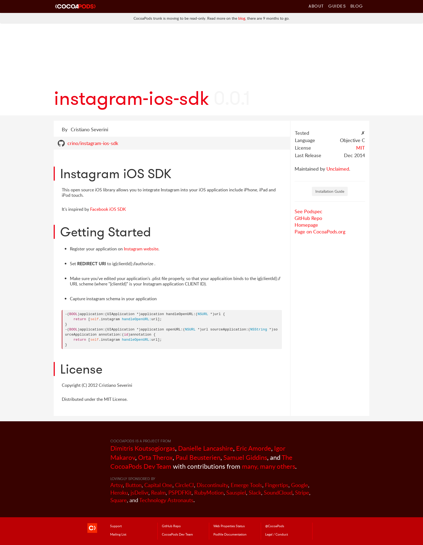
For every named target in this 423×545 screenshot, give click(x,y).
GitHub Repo (308, 218)
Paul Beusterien (198, 457)
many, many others (268, 466)
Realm (158, 492)
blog (241, 18)
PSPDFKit (180, 492)
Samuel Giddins (245, 457)
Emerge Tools (246, 485)
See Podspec (308, 211)
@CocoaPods (274, 526)
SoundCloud (278, 492)
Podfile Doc (230, 534)
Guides (337, 6)
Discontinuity (212, 485)
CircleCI (184, 485)
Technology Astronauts (166, 500)
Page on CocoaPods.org (320, 231)
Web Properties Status (229, 526)
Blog (356, 6)
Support (116, 526)
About (316, 6)
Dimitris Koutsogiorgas (142, 448)
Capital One (158, 485)
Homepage (306, 225)
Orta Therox (155, 457)
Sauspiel (236, 492)
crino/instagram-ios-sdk (92, 143)
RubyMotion (209, 492)
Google (299, 485)
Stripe (302, 492)
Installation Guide (329, 191)
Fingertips (276, 485)
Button (133, 485)
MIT (360, 147)
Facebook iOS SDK (108, 209)
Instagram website (141, 249)
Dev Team (177, 534)
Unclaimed (337, 168)
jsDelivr (139, 492)
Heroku (119, 492)
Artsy (116, 485)
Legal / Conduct (276, 534)
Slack (255, 492)
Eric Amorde (253, 448)
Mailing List (118, 534)
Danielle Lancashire (205, 448)
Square (118, 500)
